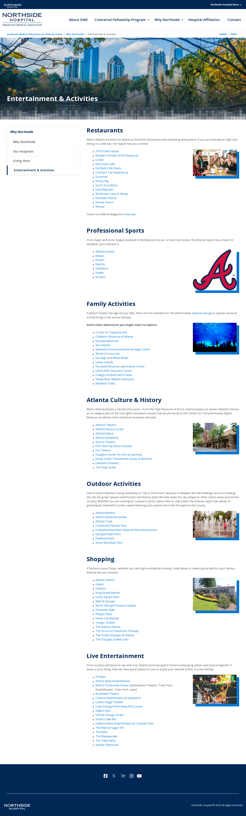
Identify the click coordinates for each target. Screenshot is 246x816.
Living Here (21, 161)
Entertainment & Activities (34, 171)
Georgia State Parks (108, 532)
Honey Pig (102, 181)
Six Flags (100, 357)
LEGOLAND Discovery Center (114, 370)
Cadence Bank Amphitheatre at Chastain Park (124, 720)
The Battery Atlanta (108, 624)
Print (233, 34)
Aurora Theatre (105, 440)
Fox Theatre (103, 449)
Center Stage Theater (109, 699)
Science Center (135, 365)
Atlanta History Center (109, 428)
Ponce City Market (107, 616)
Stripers (100, 276)
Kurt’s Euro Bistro (106, 185)
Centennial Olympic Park (111, 524)
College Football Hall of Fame (114, 374)
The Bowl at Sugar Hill (109, 725)
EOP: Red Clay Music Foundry (113, 445)
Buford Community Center (112, 683)
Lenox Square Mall (107, 595)
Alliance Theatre (105, 424)
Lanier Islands (104, 361)
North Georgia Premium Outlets (116, 603)
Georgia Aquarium (107, 340)
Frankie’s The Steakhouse (112, 172)
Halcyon (100, 586)
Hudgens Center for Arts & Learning (118, 453)
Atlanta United (104, 251)
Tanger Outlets (105, 620)
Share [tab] (223, 34)
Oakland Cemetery (107, 461)
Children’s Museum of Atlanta (114, 336)
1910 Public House (107, 151)
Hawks (99, 272)
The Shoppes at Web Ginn (112, 637)
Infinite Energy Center (109, 712)
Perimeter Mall (104, 607)
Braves (99, 255)
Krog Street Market (107, 591)
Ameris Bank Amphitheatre (112, 678)
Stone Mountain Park (109, 541)
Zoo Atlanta (103, 344)
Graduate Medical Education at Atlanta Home (34, 34)
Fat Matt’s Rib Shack (108, 168)
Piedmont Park (104, 536)
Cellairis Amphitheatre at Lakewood (118, 695)
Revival (99, 206)
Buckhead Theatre (107, 691)
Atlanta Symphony (107, 436)
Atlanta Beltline (105, 511)
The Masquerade (106, 733)
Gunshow (101, 177)
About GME (78, 19)
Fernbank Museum (107, 365)
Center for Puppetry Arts (111, 332)
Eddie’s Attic (103, 708)
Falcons (100, 264)
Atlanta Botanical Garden (111, 515)
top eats (130, 214)
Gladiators (102, 268)
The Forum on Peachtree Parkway (117, 628)
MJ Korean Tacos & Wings (112, 193)
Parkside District (106, 198)
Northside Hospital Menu (226, 4)
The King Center (106, 466)
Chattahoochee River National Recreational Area (126, 528)
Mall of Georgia (105, 599)
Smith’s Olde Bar (106, 716)
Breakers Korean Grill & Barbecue (117, 155)
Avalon (99, 582)
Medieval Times (105, 382)
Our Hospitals (23, 152)
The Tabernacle (105, 737)
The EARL (101, 729)
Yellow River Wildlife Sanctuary (114, 378)
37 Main (100, 674)
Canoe (99, 160)
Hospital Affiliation (204, 19)
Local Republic (104, 189)
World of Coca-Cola (107, 353)
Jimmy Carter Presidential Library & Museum (123, 457)
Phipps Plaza (103, 612)
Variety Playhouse (107, 742)
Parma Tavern (104, 202)
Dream (99, 259)
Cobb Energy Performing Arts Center (119, 704)
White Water (121, 357)
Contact (234, 19)
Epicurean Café (105, 164)
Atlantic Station (105, 578)
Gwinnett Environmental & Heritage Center (123, 348)
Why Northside (75, 34)
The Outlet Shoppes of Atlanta (115, 633)
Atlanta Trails (104, 520)
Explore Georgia (202, 313)
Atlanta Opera (104, 432)
